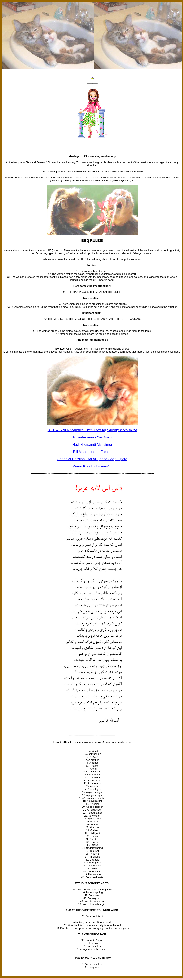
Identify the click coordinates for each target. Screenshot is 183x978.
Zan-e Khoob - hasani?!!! (92, 466)
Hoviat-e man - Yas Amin (92, 437)
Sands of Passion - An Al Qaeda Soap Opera (92, 459)
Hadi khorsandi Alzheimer (92, 445)
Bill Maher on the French (92, 452)
